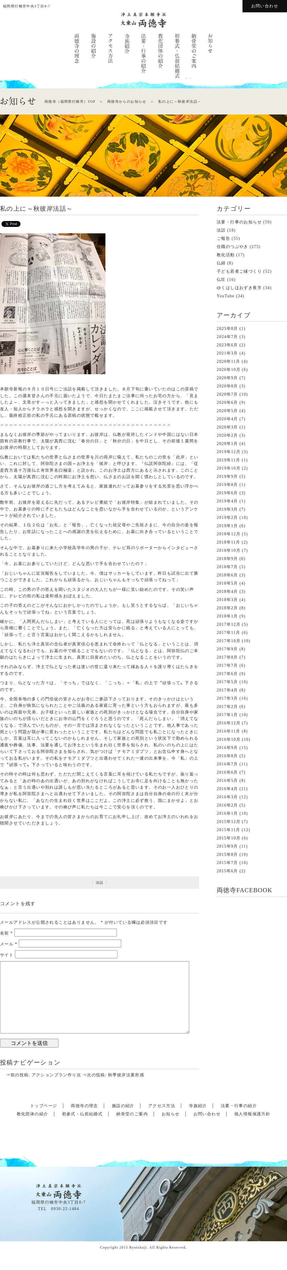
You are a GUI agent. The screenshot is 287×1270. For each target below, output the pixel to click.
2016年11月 (228, 731)
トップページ (43, 1106)
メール (9, 944)
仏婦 (221, 263)
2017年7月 (227, 665)
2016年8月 (227, 756)
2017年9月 (227, 649)
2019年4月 (227, 501)
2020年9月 (227, 378)
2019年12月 (228, 452)
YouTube (226, 296)
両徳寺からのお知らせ (126, 101)
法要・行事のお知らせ (239, 222)
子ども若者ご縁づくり (239, 271)
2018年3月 (227, 600)
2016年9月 (227, 748)
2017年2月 (227, 706)
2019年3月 (227, 509)
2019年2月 (227, 517)
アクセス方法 (161, 1106)
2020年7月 (227, 394)
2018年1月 (227, 616)
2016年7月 (227, 764)
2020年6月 (227, 402)
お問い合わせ (264, 6)
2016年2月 (227, 805)
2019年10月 (228, 468)
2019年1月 (227, 526)
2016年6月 (227, 772)
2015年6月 (227, 871)
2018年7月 (227, 567)
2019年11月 (228, 460)
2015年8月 (227, 854)
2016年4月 (227, 789)
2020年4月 (227, 419)
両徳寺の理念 (84, 1106)
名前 (6, 933)
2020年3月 (227, 427)
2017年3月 (227, 698)
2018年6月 (227, 575)
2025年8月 (227, 328)
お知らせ (171, 1114)
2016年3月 (227, 797)
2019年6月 (227, 493)
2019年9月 (227, 476)
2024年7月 (227, 337)
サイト (6, 955)
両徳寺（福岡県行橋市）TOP (70, 101)
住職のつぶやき (232, 246)
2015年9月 (227, 846)
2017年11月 (228, 632)
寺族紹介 (198, 1106)
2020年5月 (227, 411)
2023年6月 (227, 345)
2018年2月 (227, 608)
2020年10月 (228, 369)
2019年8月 (227, 485)
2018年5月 (227, 583)
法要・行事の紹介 (239, 1106)
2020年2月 (227, 435)
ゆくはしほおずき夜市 (239, 288)
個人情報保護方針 (252, 1114)
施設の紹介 (123, 1106)
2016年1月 (227, 813)
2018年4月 (227, 591)
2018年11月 (228, 542)
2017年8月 (227, 657)
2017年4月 (227, 690)
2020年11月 (228, 361)
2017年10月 (228, 641)
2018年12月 (228, 534)
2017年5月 (227, 682)
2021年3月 (227, 353)
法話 (100, 883)
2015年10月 (228, 838)
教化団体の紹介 (32, 1114)
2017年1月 (227, 715)
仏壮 (221, 279)
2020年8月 (227, 386)
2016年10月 (228, 739)
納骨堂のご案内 (132, 1114)
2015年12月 (228, 821)
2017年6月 (227, 674)
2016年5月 (227, 780)
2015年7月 (227, 863)
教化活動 (226, 255)
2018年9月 (227, 558)
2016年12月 (228, 723)
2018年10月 (228, 550)
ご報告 (223, 238)
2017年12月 (228, 624)
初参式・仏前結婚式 (82, 1114)
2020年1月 (227, 443)
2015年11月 (228, 830)
